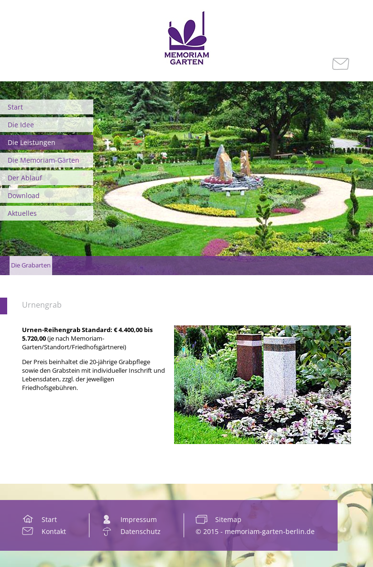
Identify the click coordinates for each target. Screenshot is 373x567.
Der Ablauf (25, 177)
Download (24, 195)
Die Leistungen (31, 142)
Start (15, 106)
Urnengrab (42, 305)
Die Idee (21, 124)
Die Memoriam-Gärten (43, 160)
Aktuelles (22, 213)
